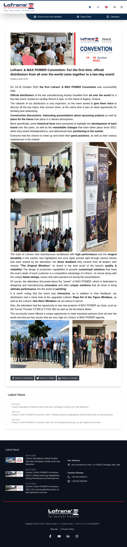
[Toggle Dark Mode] (115, 7)
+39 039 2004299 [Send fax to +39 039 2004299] (77, 481)
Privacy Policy (68, 529)
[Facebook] (50, 536)
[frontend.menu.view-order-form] (90, 7)
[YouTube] (59, 536)
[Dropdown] (106, 7)
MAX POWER (73, 87)
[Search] (98, 7)
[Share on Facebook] (22, 378)
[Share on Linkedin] (68, 378)
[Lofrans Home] (19, 7)
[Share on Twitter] (45, 378)
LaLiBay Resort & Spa (51, 99)
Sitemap (54, 529)
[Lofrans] (63, 513)
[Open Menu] (121, 7)
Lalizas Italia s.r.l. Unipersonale (59, 524)
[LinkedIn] (68, 536)
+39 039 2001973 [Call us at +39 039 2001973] (77, 477)
